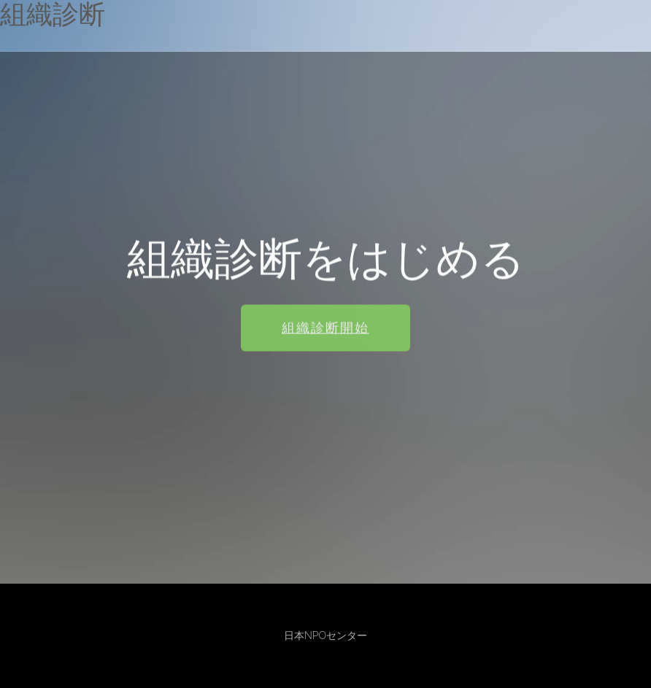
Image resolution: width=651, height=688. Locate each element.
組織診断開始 (325, 329)
